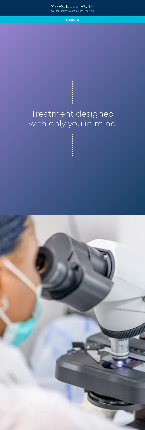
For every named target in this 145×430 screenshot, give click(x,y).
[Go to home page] (72, 8)
